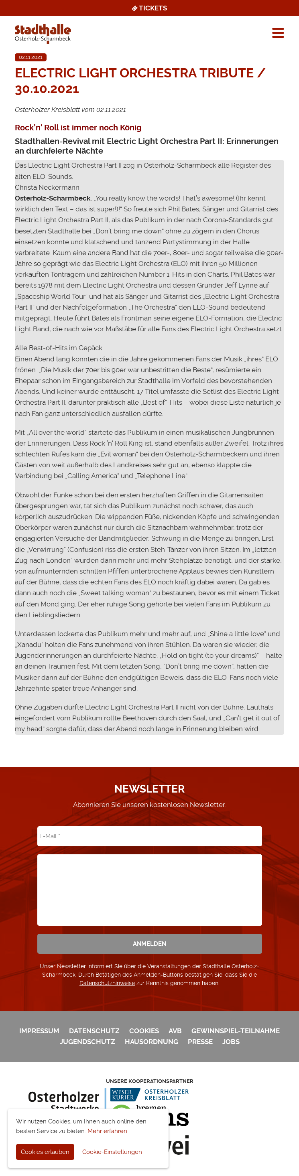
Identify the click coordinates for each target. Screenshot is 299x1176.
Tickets (148, 8)
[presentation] (149, 884)
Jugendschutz (87, 1042)
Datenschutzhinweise (107, 983)
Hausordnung (151, 1042)
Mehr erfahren (107, 1131)
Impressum (39, 1031)
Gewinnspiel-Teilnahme (235, 1031)
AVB (175, 1031)
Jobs (231, 1042)
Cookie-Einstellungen (112, 1152)
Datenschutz (94, 1031)
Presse (200, 1042)
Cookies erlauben (45, 1152)
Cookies (144, 1031)
